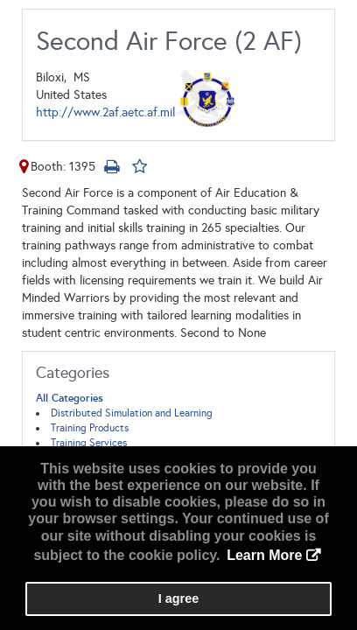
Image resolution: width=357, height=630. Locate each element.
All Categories (69, 398)
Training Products (90, 428)
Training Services (89, 443)
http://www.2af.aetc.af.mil (105, 112)
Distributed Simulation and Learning (132, 413)
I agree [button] (178, 599)
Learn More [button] (264, 555)
